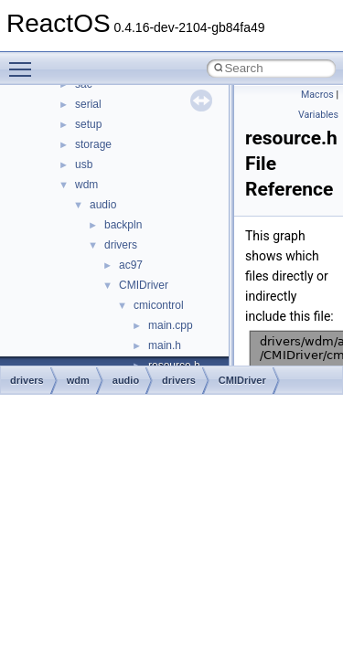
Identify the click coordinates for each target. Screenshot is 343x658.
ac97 (131, 265)
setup (88, 124)
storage (93, 144)
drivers (120, 245)
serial (88, 104)
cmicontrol (159, 305)
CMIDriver (143, 285)
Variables (318, 115)
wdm (86, 184)
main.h (164, 345)
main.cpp (170, 325)
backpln (123, 224)
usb (83, 164)
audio (103, 204)
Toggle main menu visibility (24, 61)
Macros (317, 95)
